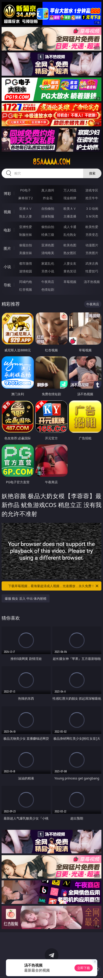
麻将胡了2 (25, 198)
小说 (7, 266)
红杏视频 (25, 289)
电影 (7, 230)
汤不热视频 (92, 281)
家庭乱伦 (47, 263)
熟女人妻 (25, 216)
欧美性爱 (91, 227)
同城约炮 (25, 281)
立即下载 (83, 968)
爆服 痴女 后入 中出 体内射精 (26, 598)
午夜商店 (47, 281)
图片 (7, 248)
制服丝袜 (25, 234)
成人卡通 (69, 227)
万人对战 (69, 190)
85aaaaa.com (51, 161)
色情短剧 (47, 289)
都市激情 (25, 263)
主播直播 (69, 216)
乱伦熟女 (69, 234)
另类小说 (47, 271)
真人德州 (47, 190)
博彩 (7, 193)
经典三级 (47, 234)
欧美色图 (69, 245)
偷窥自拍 (25, 245)
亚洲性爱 (25, 227)
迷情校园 (25, 271)
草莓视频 (69, 281)
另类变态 (91, 234)
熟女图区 (69, 253)
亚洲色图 (47, 245)
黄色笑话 (69, 271)
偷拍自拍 (47, 227)
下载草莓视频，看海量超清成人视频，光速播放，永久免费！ (53, 586)
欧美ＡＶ (69, 208)
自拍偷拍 (47, 208)
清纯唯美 (47, 253)
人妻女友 (69, 263)
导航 (7, 284)
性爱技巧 (91, 271)
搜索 (92, 173)
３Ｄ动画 (91, 208)
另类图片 (91, 253)
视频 (7, 211)
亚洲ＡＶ (25, 208)
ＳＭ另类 (91, 216)
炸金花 (48, 198)
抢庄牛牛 (91, 198)
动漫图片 (91, 245)
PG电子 (25, 190)
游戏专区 (91, 190)
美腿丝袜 (25, 253)
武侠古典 (91, 263)
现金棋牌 (69, 198)
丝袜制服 (47, 216)
